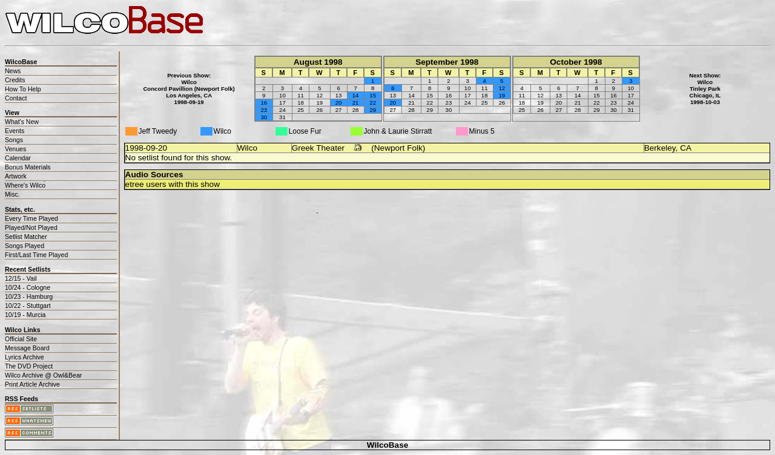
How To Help (23, 89)
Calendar (18, 158)
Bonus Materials (28, 167)
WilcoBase (388, 445)
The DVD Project (29, 366)
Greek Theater (318, 147)
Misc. (12, 194)
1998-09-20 (146, 147)
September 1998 (446, 62)
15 (372, 95)
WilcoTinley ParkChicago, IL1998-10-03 (705, 92)
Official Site (21, 338)
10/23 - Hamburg (29, 296)
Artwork (16, 176)
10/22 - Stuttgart (28, 305)
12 (501, 88)
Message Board (27, 348)
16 (263, 102)
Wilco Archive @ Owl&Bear (43, 375)
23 (263, 109)
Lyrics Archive (24, 357)
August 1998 (318, 62)
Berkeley (660, 147)
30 (263, 117)
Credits (15, 79)
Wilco (247, 147)
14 (355, 95)
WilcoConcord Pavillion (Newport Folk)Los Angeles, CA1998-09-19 (188, 92)
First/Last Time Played (36, 254)
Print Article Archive (32, 384)
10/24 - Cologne (27, 287)
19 (501, 95)
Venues (15, 148)
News (13, 70)
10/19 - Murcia (25, 314)
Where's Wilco (25, 185)
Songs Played (24, 245)
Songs (14, 139)
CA (685, 147)
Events (14, 130)
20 (338, 102)
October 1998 (576, 62)
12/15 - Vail (21, 278)
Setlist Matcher (26, 236)
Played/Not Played (31, 227)
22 (372, 102)
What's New (22, 121)
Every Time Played (31, 218)
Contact (16, 98)
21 (355, 102)
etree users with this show (172, 184)
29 (372, 109)
